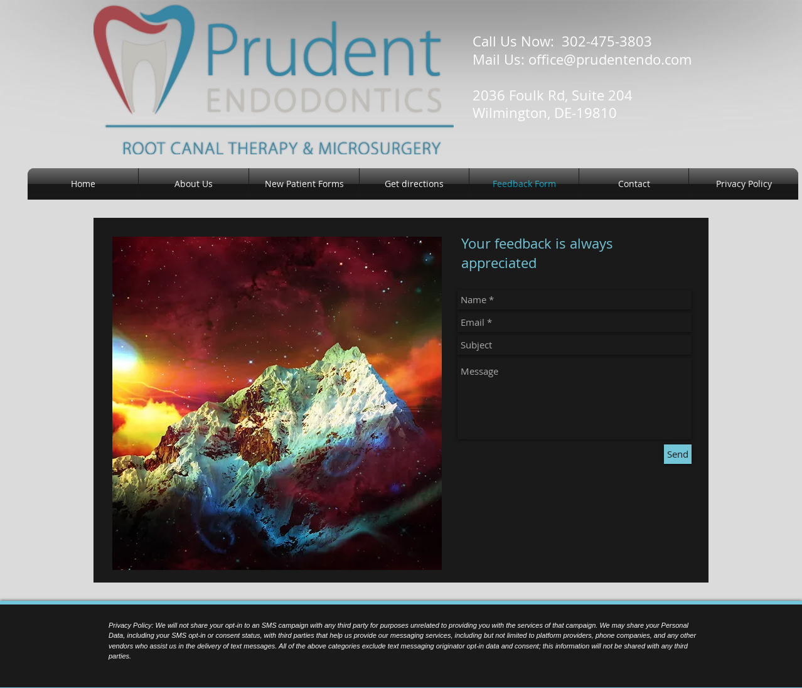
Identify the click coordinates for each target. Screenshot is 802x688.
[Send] (678, 454)
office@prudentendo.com (610, 59)
